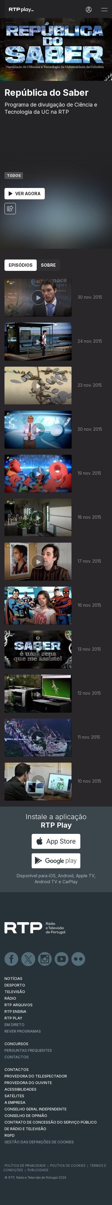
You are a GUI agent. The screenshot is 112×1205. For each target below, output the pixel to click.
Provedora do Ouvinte (28, 1082)
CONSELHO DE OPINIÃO (25, 1115)
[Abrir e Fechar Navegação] (104, 9)
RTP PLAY (13, 1018)
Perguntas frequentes (28, 1050)
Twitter (28, 959)
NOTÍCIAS (13, 978)
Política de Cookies (67, 1165)
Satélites (14, 1096)
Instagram (45, 959)
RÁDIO (10, 998)
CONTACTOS (16, 1069)
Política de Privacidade (25, 1165)
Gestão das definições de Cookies (39, 1142)
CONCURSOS (16, 1044)
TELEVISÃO (14, 992)
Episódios (21, 265)
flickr (78, 959)
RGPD (9, 1135)
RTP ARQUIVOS (18, 1005)
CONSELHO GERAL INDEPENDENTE (35, 1109)
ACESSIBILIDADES (20, 1089)
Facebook (11, 959)
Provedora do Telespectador (35, 1076)
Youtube (62, 959)
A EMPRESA (14, 1102)
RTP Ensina (15, 1011)
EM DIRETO (14, 1024)
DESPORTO (14, 985)
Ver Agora (25, 193)
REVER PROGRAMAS (22, 1031)
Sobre (48, 265)
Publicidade (37, 1170)
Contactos (16, 1057)
